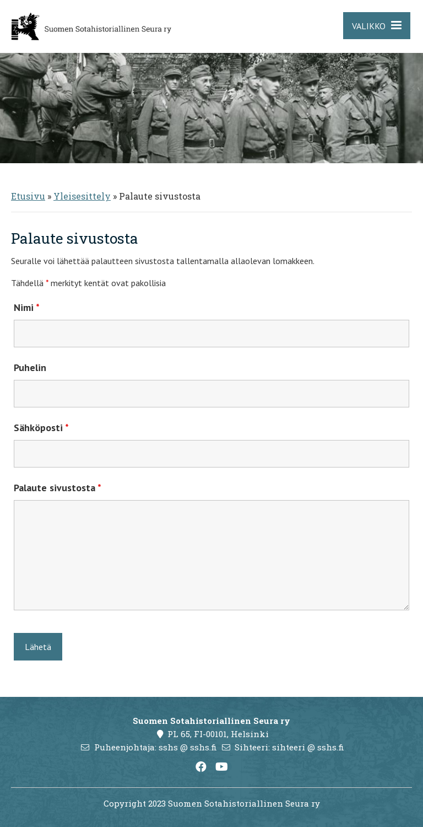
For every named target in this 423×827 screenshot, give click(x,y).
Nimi (27, 307)
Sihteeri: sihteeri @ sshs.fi (289, 747)
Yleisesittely (82, 196)
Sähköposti (41, 427)
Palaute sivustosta (57, 487)
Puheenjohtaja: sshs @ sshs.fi (155, 747)
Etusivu (28, 196)
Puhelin (30, 367)
